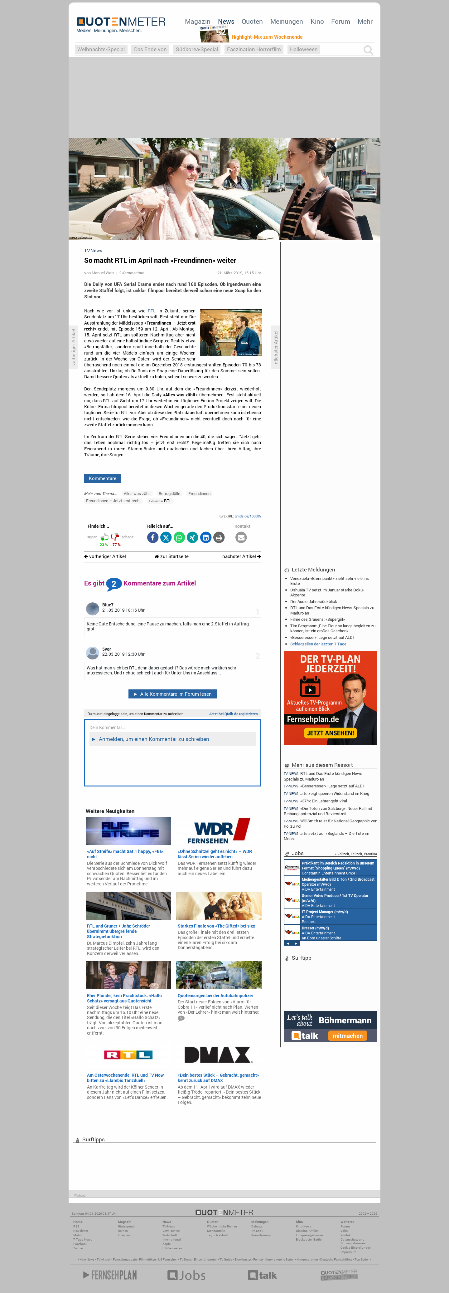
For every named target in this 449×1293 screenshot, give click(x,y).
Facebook (80, 1244)
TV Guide (226, 1259)
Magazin (197, 21)
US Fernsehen (167, 1259)
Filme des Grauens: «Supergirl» (317, 619)
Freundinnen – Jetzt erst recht (113, 500)
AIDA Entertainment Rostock (316, 916)
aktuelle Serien (284, 1259)
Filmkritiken (147, 1259)
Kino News (87, 1259)
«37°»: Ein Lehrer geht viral (315, 801)
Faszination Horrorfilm (254, 49)
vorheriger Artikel (105, 556)
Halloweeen (304, 49)
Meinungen (286, 21)
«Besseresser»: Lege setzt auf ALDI (322, 637)
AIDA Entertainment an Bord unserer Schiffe (329, 884)
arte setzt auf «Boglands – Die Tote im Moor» (326, 836)
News (226, 21)
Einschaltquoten (205, 1259)
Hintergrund (126, 1226)
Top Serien (362, 1259)
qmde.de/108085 (248, 516)
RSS (76, 1226)
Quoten (252, 21)
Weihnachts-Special (101, 49)
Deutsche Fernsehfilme (336, 1259)
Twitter (78, 1248)
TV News (186, 1259)
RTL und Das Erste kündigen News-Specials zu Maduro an (332, 610)
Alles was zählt (137, 493)
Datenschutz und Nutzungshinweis (352, 1241)
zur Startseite (172, 556)
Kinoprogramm (307, 1259)
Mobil (77, 1235)
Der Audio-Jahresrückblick (313, 601)
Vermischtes (171, 1231)
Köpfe (166, 1244)
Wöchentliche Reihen (222, 1226)
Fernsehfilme (262, 1259)
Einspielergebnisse (309, 1235)
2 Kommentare (131, 272)
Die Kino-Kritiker (307, 1231)
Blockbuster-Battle (308, 1239)
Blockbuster (242, 1259)
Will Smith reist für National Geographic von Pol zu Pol (330, 823)
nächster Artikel (241, 556)
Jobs (344, 1231)
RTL (152, 311)
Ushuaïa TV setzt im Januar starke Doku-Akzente (327, 592)
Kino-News (303, 1226)
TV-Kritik (257, 1231)
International (171, 1239)
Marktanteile (216, 1231)
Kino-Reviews (261, 1235)
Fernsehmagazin (125, 1259)
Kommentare (102, 478)
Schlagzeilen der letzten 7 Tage (318, 644)
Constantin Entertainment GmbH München (329, 867)
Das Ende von (150, 49)
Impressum (348, 1252)
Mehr (365, 21)
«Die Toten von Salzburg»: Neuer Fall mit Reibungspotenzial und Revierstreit (328, 811)
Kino (317, 21)
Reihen (123, 1231)
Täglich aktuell (217, 1235)
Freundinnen (199, 493)
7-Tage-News (82, 1239)
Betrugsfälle (169, 493)
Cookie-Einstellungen (355, 1248)
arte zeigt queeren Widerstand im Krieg (326, 793)
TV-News (168, 1226)
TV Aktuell (104, 1259)
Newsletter (80, 1231)
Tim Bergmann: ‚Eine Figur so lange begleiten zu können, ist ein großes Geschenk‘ (332, 628)
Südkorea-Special (197, 49)
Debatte (256, 1226)
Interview (124, 1235)
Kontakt (345, 1235)
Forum (340, 21)
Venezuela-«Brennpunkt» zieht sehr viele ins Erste (329, 580)
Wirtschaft (169, 1235)
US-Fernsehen (172, 1248)
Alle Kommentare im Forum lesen (172, 694)
